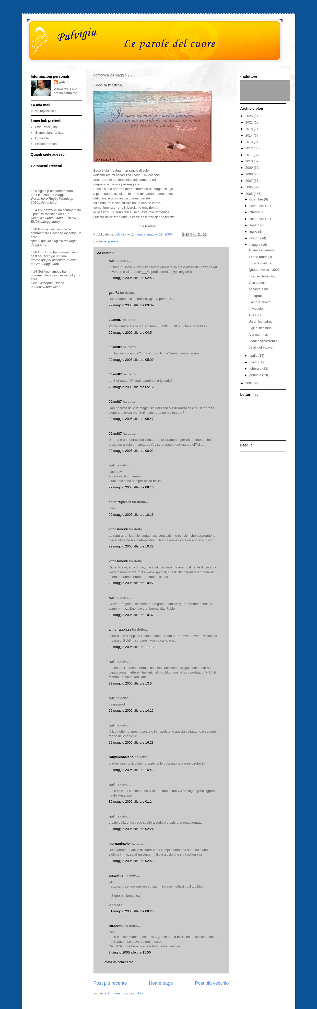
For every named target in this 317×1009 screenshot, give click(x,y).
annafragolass (120, 502)
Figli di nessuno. (261, 328)
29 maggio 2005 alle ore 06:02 (131, 451)
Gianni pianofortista (49, 132)
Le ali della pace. (261, 347)
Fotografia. (256, 296)
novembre (257, 206)
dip (47, 191)
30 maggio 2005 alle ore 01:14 (131, 801)
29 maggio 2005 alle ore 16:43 (131, 770)
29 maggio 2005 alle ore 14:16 (131, 710)
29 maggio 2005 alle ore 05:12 (131, 387)
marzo (254, 362)
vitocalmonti (118, 529)
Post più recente (110, 983)
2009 (249, 168)
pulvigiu (65, 82)
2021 (249, 122)
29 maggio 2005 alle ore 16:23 (131, 742)
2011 (249, 155)
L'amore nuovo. (260, 302)
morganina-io (119, 843)
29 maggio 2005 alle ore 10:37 (131, 615)
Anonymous (52, 271)
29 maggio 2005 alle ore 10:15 (131, 515)
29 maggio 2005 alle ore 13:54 (131, 683)
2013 (249, 142)
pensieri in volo (56, 229)
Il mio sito (42, 138)
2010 (249, 161)
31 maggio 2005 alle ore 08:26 (131, 911)
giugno (254, 238)
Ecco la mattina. (260, 263)
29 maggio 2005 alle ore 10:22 (131, 546)
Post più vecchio (212, 983)
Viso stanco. (258, 283)
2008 (249, 174)
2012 (249, 148)
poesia (113, 241)
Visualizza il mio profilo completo (65, 91)
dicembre (256, 199)
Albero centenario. (262, 250)
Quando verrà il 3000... (265, 270)
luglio (253, 231)
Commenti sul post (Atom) (127, 993)
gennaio (255, 375)
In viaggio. (256, 308)
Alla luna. (255, 315)
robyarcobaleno (121, 757)
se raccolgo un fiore (54, 214)
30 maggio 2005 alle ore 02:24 (131, 829)
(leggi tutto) (49, 202)
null (112, 261)
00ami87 (115, 320)
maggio (255, 244)
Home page (161, 983)
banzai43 (50, 210)
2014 (249, 135)
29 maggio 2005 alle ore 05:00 (131, 360)
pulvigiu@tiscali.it (43, 111)
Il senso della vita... (263, 276)
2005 (249, 194)
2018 (249, 129)
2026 (249, 116)
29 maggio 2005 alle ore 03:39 (131, 305)
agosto (254, 225)
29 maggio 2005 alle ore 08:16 (131, 487)
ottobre (255, 212)
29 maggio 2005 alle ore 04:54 (131, 332)
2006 (249, 187)
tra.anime (116, 875)
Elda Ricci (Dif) (46, 127)
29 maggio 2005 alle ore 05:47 (131, 419)
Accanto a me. (259, 289)
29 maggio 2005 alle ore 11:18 (131, 647)
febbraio (255, 369)
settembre (257, 219)
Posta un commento (118, 962)
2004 (249, 383)
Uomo (47, 252)
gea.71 (114, 293)
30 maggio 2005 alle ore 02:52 (131, 861)
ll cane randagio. (261, 257)
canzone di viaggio (52, 195)
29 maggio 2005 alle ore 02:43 (131, 278)
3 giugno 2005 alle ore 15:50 (130, 952)
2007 (249, 181)
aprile (253, 355)
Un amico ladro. (260, 321)
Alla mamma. (258, 335)
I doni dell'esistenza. (263, 341)
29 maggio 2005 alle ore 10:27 (131, 583)
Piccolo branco (46, 144)
